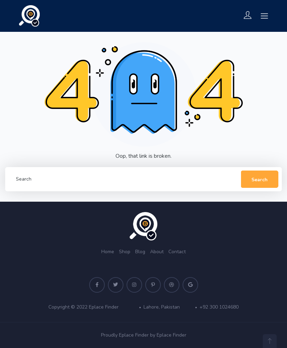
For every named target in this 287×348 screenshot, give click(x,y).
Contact (177, 251)
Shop (124, 251)
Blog (140, 251)
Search (259, 179)
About (157, 251)
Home (107, 251)
